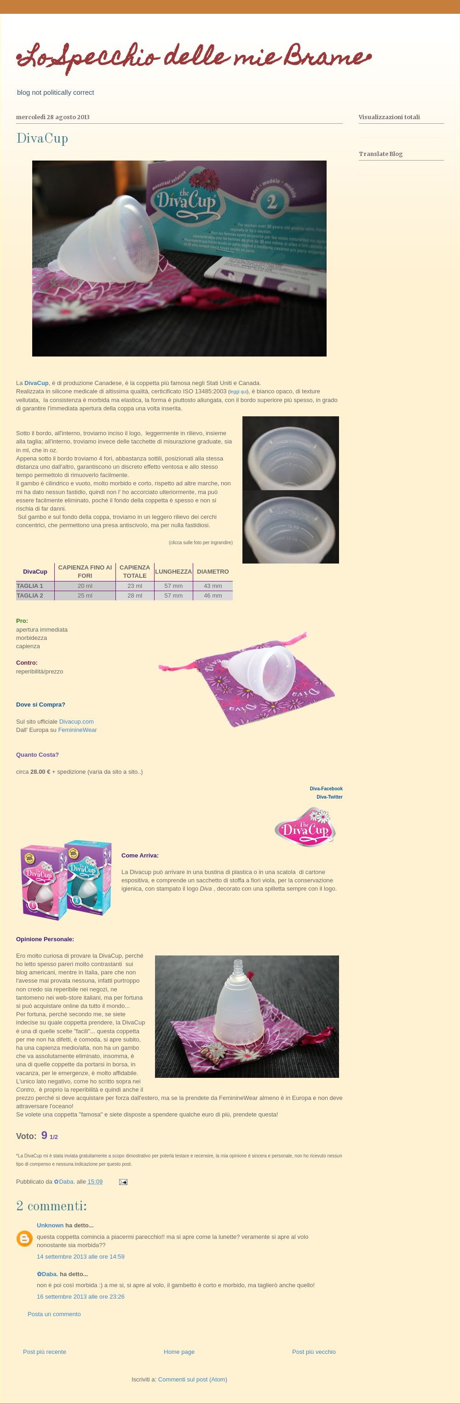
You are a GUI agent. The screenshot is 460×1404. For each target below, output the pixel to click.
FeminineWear (77, 729)
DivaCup (36, 383)
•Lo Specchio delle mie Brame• (194, 59)
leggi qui (238, 391)
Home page (179, 1351)
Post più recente (44, 1351)
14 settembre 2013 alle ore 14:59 (81, 1256)
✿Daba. (47, 1274)
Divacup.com (76, 721)
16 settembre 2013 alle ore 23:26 (81, 1296)
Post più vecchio (314, 1351)
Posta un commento (54, 1314)
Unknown (50, 1225)
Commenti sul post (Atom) (192, 1379)
